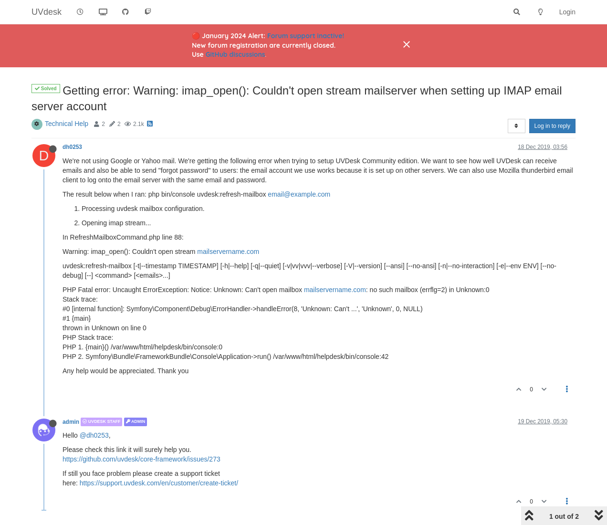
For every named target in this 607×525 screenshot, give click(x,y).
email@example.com (299, 194)
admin (71, 422)
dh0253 (72, 147)
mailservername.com (228, 251)
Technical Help (66, 123)
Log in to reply (552, 126)
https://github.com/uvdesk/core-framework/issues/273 (141, 459)
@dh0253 (94, 435)
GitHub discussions (235, 54)
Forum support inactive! (305, 36)
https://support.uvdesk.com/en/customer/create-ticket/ (159, 483)
